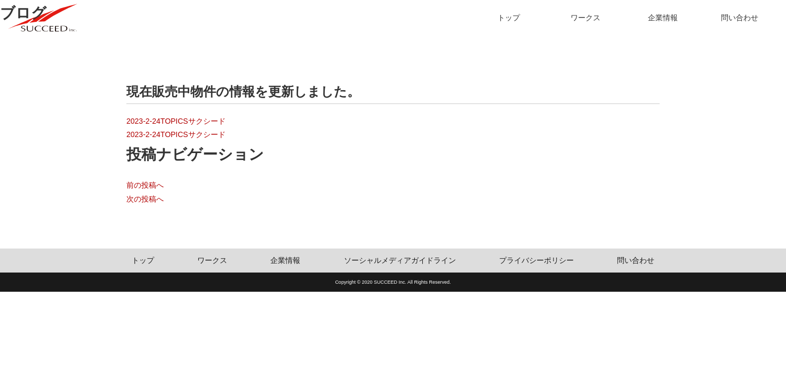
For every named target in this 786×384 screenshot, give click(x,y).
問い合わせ (739, 17)
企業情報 (663, 17)
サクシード (207, 121)
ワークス (585, 17)
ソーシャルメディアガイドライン (400, 260)
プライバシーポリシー (536, 260)
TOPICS (174, 121)
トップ (509, 17)
